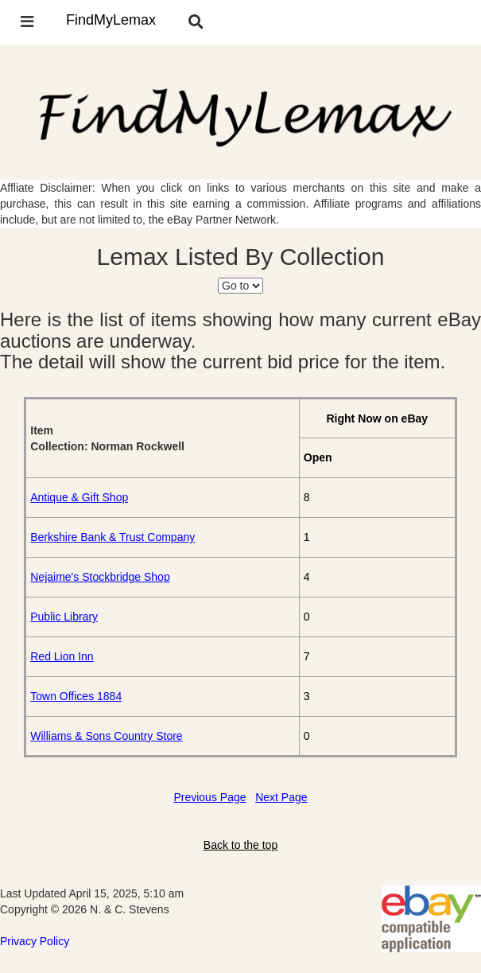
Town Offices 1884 (76, 696)
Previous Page (209, 797)
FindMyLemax (111, 20)
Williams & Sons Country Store (106, 736)
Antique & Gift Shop (79, 497)
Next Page (281, 797)
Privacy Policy (34, 941)
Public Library (64, 616)
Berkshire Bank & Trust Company (112, 537)
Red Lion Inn (61, 656)
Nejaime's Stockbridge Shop (99, 576)
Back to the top (240, 845)
